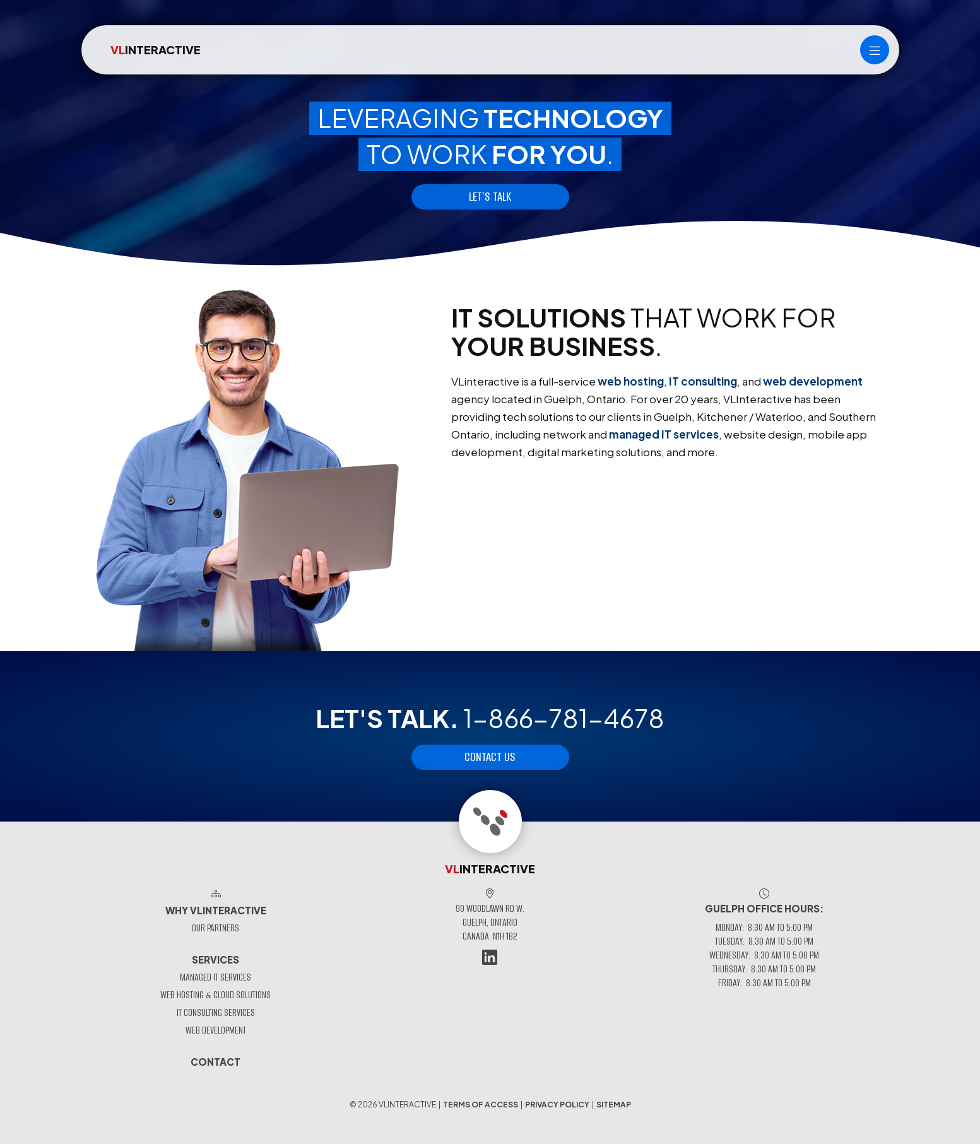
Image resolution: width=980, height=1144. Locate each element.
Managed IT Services (215, 977)
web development (813, 381)
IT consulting (703, 381)
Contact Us (490, 756)
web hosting (631, 381)
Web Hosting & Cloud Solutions (215, 994)
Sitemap (613, 1104)
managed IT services (664, 434)
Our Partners (215, 928)
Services (215, 959)
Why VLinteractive (215, 910)
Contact (215, 1062)
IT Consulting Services (216, 1012)
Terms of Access (480, 1104)
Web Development (216, 1030)
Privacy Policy (557, 1104)
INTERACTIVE (155, 49)
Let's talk (490, 196)
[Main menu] (874, 49)
